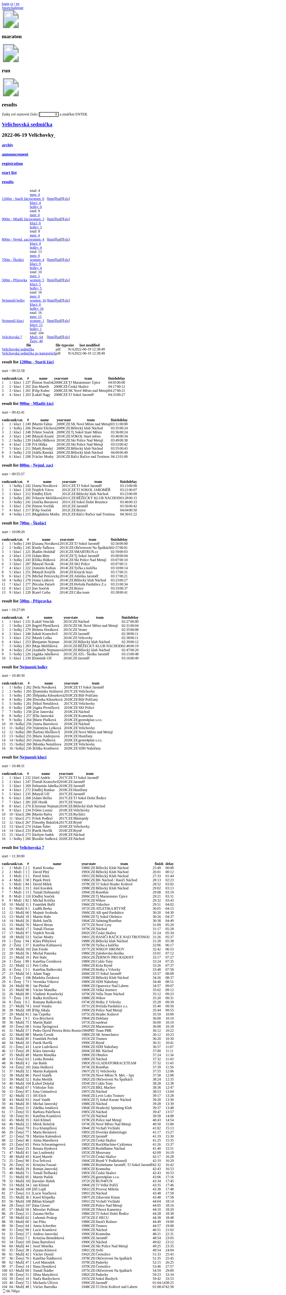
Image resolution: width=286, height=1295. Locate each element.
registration (12, 163)
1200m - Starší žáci (16, 199)
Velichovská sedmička (27, 124)
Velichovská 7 (12, 337)
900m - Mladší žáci (16, 219)
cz (11, 4)
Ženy (36, 341)
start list (9, 172)
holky (36, 207)
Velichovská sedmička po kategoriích (29, 353)
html (51, 199)
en (17, 4)
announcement (15, 154)
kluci (35, 203)
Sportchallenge (12, 8)
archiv (7, 145)
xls (66, 199)
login (5, 4)
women (37, 199)
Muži (36, 337)
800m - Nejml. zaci (16, 239)
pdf (59, 199)
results (8, 181)
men (35, 195)
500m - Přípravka (14, 280)
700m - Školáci (13, 260)
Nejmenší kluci (13, 321)
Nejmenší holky (13, 300)
